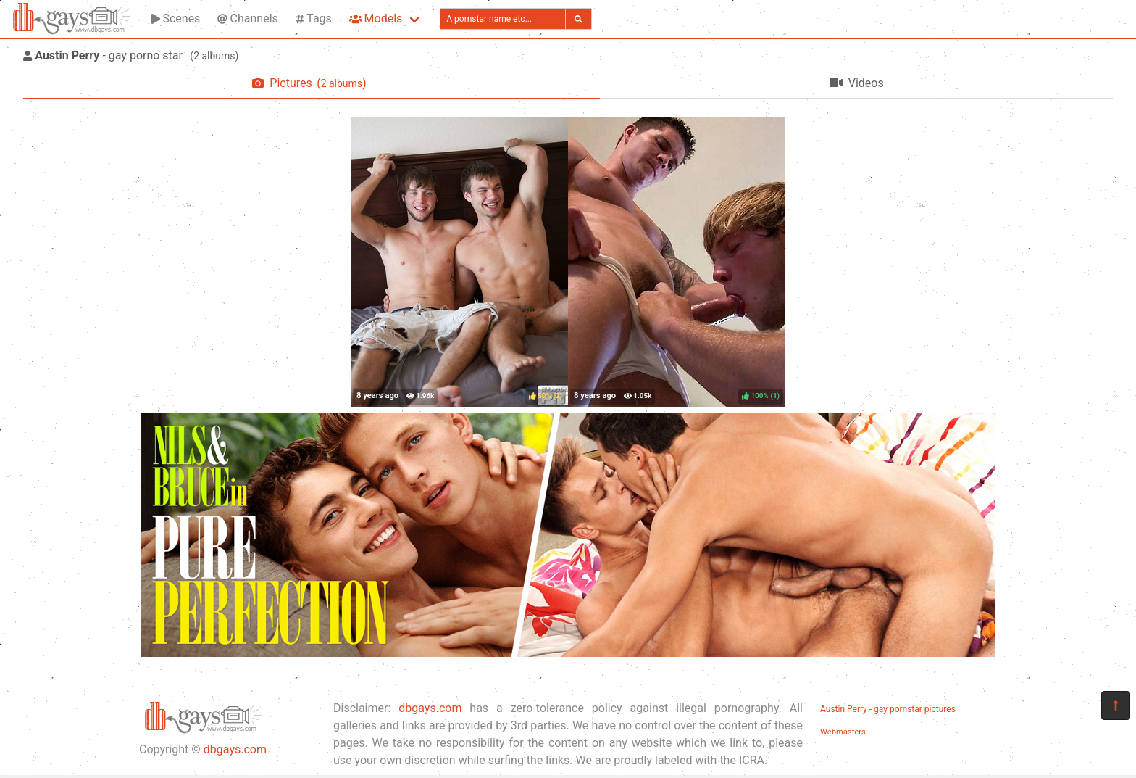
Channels (247, 18)
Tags (314, 18)
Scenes (175, 18)
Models (375, 18)
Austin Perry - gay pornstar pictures (888, 709)
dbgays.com (235, 749)
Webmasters (843, 732)
